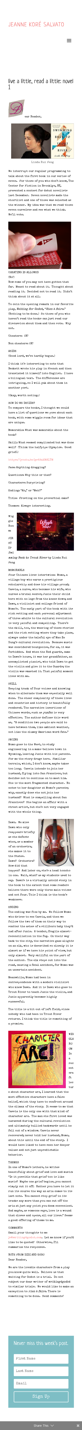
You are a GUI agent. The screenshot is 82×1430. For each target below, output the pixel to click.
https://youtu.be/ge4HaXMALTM (30, 460)
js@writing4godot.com (25, 1237)
